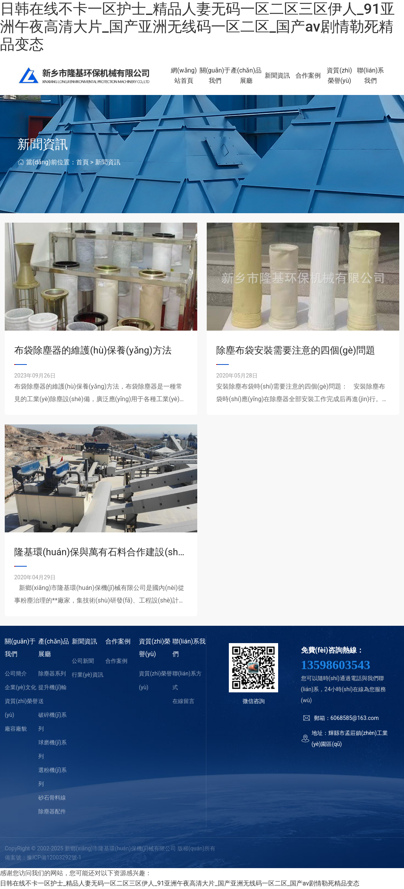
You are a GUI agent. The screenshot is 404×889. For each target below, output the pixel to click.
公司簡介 (16, 674)
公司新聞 (83, 661)
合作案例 (309, 76)
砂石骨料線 (52, 798)
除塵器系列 (52, 674)
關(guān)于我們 (216, 76)
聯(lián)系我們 (370, 76)
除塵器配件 (52, 812)
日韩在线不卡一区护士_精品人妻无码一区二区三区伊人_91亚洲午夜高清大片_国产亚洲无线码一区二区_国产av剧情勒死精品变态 (197, 26)
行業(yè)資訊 (87, 675)
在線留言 (183, 702)
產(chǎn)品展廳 (247, 76)
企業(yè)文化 (20, 688)
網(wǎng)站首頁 (185, 76)
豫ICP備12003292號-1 (54, 858)
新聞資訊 (278, 76)
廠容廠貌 (16, 729)
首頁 (82, 162)
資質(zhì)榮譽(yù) (339, 76)
